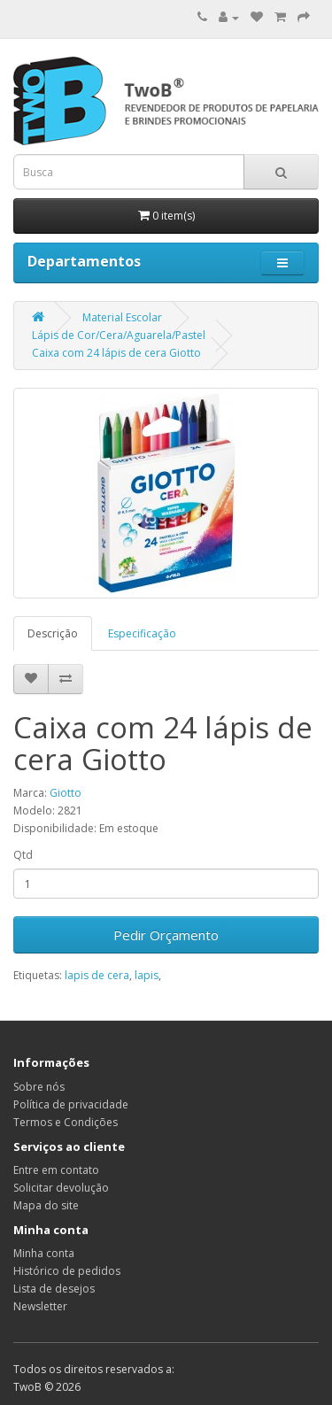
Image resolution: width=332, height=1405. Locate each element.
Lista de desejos (54, 1288)
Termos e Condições (65, 1122)
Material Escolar (122, 317)
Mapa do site (46, 1205)
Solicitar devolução (61, 1187)
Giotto (65, 792)
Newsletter (40, 1306)
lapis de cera (97, 975)
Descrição (52, 633)
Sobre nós (39, 1086)
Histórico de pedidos (66, 1270)
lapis (146, 975)
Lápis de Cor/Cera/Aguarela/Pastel (118, 335)
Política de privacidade (70, 1104)
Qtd (23, 854)
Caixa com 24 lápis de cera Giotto (116, 352)
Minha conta (43, 1253)
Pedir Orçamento (166, 935)
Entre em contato (56, 1169)
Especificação (142, 633)
